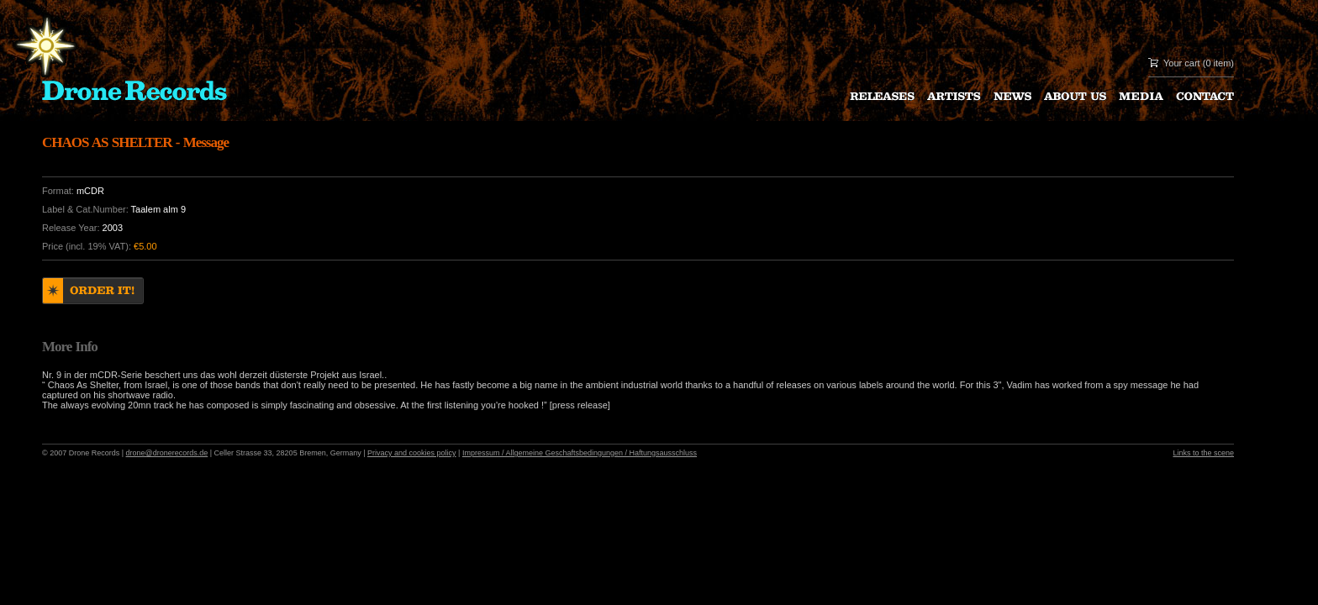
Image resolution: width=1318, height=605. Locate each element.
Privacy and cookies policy (411, 453)
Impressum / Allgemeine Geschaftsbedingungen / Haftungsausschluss (579, 453)
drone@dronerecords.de (167, 453)
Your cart (1181, 63)
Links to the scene (1203, 453)
